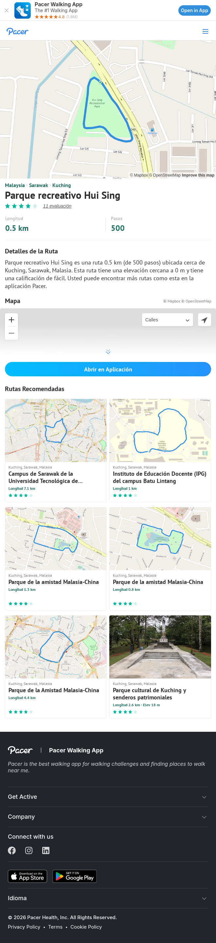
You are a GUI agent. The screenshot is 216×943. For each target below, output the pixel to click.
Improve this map (198, 175)
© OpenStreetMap (165, 175)
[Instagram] (29, 851)
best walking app (60, 764)
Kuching (61, 185)
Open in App (194, 10)
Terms (55, 927)
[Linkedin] (46, 851)
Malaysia (15, 185)
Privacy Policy (24, 927)
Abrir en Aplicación (108, 369)
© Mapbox (139, 175)
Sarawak (38, 185)
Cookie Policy (86, 927)
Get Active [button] (22, 796)
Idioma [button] (17, 898)
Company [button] (21, 816)
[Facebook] (12, 851)
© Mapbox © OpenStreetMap (187, 301)
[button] (6, 10)
